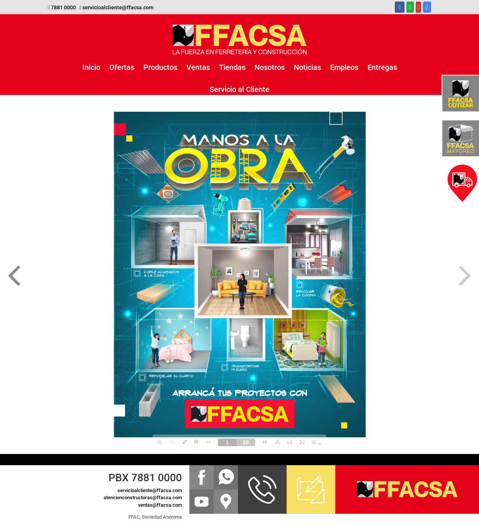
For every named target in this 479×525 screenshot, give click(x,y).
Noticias (307, 67)
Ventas (198, 67)
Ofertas (121, 67)
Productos (160, 67)
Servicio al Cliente (239, 89)
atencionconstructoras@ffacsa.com (143, 497)
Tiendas (232, 67)
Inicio (91, 67)
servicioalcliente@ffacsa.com (117, 7)
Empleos (344, 67)
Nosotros (269, 67)
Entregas (382, 67)
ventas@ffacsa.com (160, 505)
